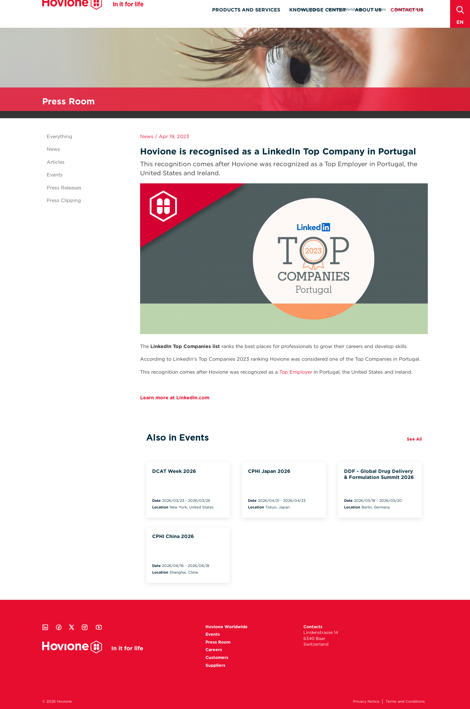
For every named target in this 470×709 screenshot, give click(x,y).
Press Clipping (64, 200)
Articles (55, 162)
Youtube (99, 627)
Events (55, 175)
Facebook (58, 627)
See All (414, 439)
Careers (379, 9)
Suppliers (215, 665)
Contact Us (406, 20)
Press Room (308, 9)
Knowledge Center (317, 20)
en (460, 22)
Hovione (92, 13)
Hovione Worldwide (345, 9)
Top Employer (295, 372)
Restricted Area (409, 9)
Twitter (71, 627)
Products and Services (246, 20)
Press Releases (64, 188)
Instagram (84, 627)
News (53, 149)
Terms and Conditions (405, 701)
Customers (216, 657)
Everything (59, 136)
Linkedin (45, 627)
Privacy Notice (366, 701)
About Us (368, 20)
